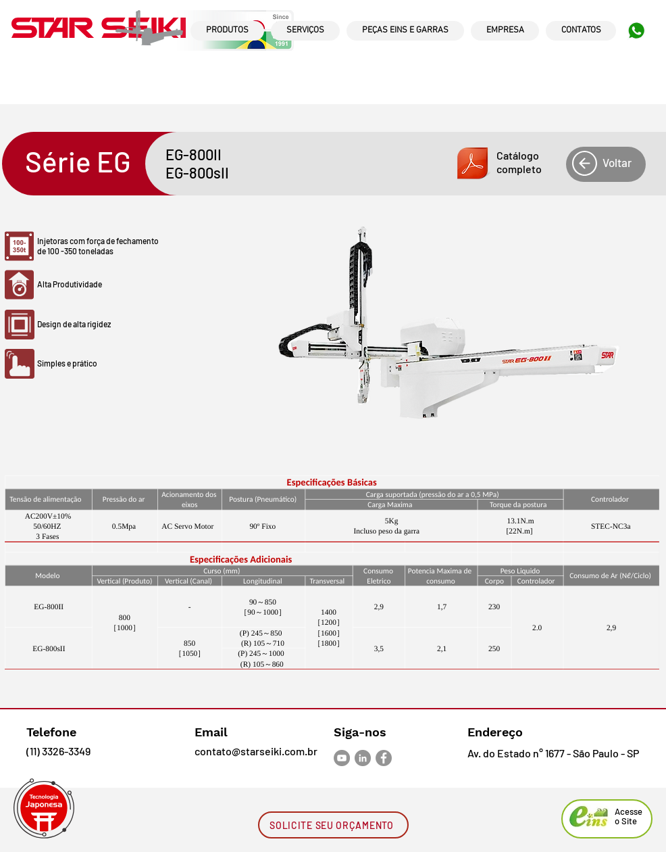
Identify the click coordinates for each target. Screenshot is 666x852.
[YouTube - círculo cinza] (342, 758)
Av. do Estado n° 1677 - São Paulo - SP (553, 753)
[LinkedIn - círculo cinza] (363, 758)
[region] (227, 43)
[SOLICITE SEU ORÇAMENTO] (333, 824)
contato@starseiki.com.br (256, 750)
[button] (491, 164)
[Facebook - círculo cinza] (384, 758)
